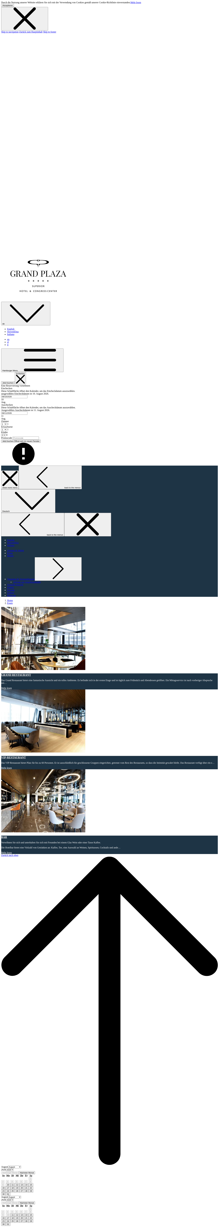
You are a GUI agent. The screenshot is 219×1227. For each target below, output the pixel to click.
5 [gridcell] (16, 1182)
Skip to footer (49, 32)
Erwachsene (7, 427)
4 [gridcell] (12, 1182)
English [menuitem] (10, 329)
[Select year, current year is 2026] (10, 1169)
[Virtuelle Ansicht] (15, 584)
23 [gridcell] (3, 1191)
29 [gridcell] (31, 1191)
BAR (4, 837)
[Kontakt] (11, 590)
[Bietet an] (11, 595)
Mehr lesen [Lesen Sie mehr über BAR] (6, 852)
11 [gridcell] (13, 1185)
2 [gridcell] (2, 1182)
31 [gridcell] (8, 1194)
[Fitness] (10, 587)
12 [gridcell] (17, 1185)
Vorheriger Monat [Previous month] (10, 1173)
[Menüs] (10, 556)
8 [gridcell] (30, 1182)
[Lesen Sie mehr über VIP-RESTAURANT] (109, 721)
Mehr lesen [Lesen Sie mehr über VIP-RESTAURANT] (6, 768)
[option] (109, 1170)
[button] (109, 395)
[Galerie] (10, 592)
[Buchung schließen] (20, 378)
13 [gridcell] (22, 1185)
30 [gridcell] (3, 1194)
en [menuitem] (8, 339)
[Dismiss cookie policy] (24, 19)
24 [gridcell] (8, 1191)
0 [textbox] (6, 435)
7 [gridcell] (25, 1182)
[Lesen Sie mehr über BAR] (109, 801)
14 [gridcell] (26, 1185)
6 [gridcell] (21, 1182)
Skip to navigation (10, 32)
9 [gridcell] (2, 1185)
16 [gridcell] (3, 1188)
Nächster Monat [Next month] (27, 1173)
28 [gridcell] (26, 1191)
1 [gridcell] (30, 1178)
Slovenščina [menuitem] (13, 331)
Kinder (4, 432)
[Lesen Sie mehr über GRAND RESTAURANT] (109, 639)
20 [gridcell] (22, 1188)
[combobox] (14, 396)
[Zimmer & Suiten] (15, 550)
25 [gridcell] (13, 1191)
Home (10, 600)
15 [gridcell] (31, 1185)
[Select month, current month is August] (14, 1167)
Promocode (6, 438)
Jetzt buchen (8, 383)
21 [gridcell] (26, 1188)
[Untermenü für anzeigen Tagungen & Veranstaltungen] (21, 579)
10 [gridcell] (8, 1185)
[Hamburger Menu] (32, 360)
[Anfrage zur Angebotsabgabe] (27, 582)
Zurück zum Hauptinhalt (30, 32)
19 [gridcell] (17, 1188)
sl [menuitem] (8, 342)
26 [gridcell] (17, 1191)
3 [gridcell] (7, 1182)
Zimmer (5, 421)
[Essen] (10, 553)
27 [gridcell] (22, 1191)
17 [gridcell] (8, 1188)
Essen (10, 603)
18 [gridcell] (13, 1188)
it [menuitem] (7, 344)
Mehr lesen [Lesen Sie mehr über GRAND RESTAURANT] (6, 688)
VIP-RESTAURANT (13, 757)
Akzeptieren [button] (7, 5)
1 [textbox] (7, 424)
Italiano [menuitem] (10, 334)
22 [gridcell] (31, 1188)
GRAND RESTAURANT (16, 675)
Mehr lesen (135, 2)
